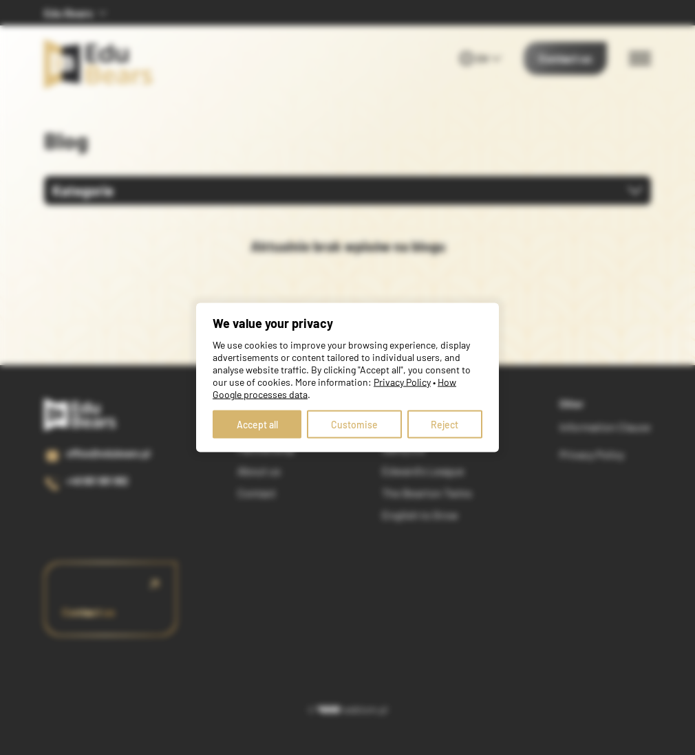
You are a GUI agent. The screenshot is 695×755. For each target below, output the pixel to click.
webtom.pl (352, 709)
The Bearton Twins (427, 492)
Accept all (257, 424)
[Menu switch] (640, 58)
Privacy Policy (591, 454)
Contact (256, 492)
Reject (444, 424)
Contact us (565, 58)
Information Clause (605, 426)
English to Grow (420, 514)
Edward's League (423, 470)
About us (259, 470)
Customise (354, 424)
